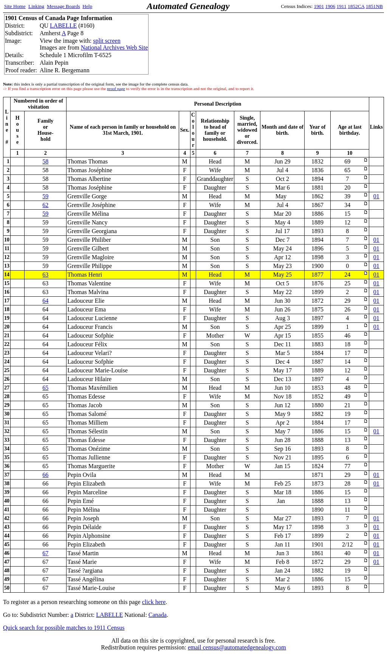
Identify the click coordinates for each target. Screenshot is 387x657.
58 (45, 161)
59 (45, 196)
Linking (36, 6)
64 (45, 300)
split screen (106, 40)
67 (45, 553)
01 (376, 196)
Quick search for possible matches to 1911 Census (64, 627)
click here (154, 602)
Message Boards (63, 6)
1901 (319, 6)
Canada (158, 615)
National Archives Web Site (114, 47)
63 (45, 274)
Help (87, 6)
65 (45, 388)
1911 (342, 6)
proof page (116, 88)
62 (45, 205)
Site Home (15, 6)
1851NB (374, 6)
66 (45, 475)
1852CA (356, 6)
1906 (330, 6)
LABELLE (63, 25)
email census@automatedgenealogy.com (237, 647)
